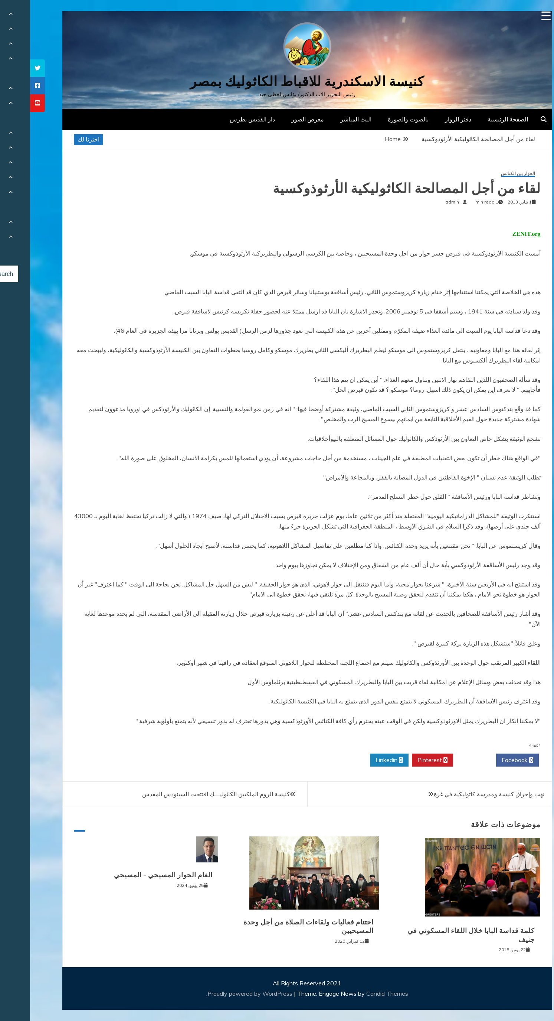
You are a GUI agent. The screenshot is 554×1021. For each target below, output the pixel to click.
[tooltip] (7, 68)
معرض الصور (277, 119)
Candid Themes (357, 993)
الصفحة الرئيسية (478, 119)
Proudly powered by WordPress (220, 993)
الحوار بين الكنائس (488, 173)
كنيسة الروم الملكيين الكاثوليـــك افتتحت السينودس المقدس (186, 794)
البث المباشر (325, 119)
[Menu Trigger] (516, 16)
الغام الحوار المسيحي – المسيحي (133, 875)
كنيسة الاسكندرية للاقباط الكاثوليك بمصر (277, 81)
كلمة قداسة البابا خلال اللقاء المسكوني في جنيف (441, 935)
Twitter (444, 760)
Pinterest (402, 760)
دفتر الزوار (428, 119)
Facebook (487, 760)
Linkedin (359, 760)
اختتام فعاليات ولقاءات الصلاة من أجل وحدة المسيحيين (278, 926)
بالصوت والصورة (378, 119)
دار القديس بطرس (222, 119)
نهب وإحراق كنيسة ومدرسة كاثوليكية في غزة (459, 794)
